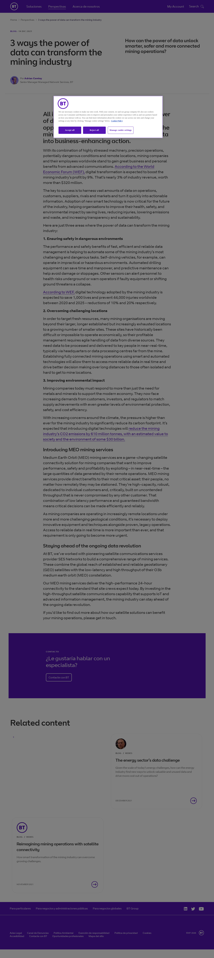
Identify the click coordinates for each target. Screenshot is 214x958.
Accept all (70, 130)
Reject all (94, 130)
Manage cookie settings (121, 130)
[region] (108, 117)
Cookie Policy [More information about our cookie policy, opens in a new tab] (117, 121)
